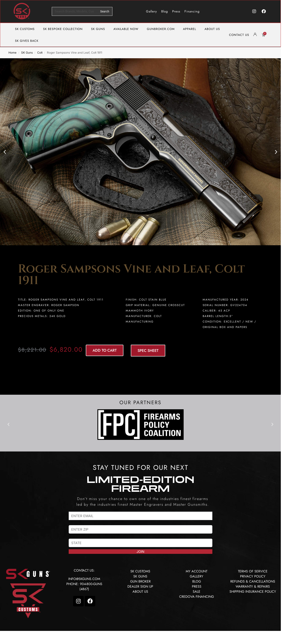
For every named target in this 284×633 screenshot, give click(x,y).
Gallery (151, 11)
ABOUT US (212, 29)
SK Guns (27, 52)
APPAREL (189, 29)
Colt (39, 52)
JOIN (140, 551)
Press (176, 11)
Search (104, 11)
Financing (192, 11)
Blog (164, 11)
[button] (4, 151)
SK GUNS (98, 29)
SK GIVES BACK (26, 41)
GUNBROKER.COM (161, 29)
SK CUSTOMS (25, 29)
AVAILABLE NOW (125, 29)
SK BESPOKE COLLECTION (63, 29)
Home (12, 52)
